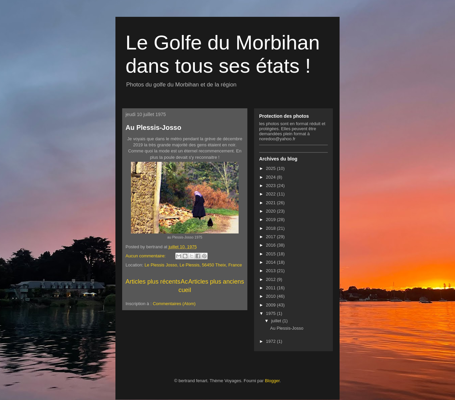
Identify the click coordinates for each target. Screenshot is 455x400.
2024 (271, 177)
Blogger (272, 380)
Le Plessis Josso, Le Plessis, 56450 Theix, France (193, 264)
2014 (271, 262)
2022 (271, 193)
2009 (271, 304)
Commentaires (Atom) (174, 303)
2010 (271, 296)
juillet (276, 320)
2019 (271, 219)
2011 (271, 287)
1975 (271, 313)
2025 (271, 168)
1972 (271, 341)
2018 (271, 228)
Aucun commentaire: (146, 255)
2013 (271, 270)
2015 (271, 253)
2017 (271, 236)
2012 (271, 279)
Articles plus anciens (216, 281)
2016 (271, 245)
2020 (271, 211)
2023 (271, 185)
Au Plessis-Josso (153, 127)
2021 (271, 202)
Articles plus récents (153, 281)
